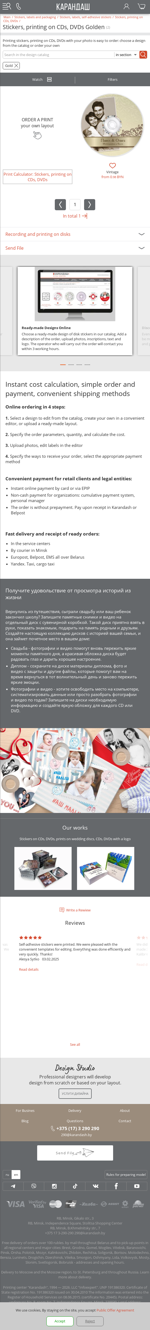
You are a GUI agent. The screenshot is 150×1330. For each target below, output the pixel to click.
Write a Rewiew (78, 910)
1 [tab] (63, 367)
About (125, 1110)
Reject (90, 1321)
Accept (60, 1321)
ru (7, 1174)
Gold (9, 65)
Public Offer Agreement (115, 1310)
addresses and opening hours (100, 1262)
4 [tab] (87, 367)
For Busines (25, 1110)
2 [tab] (71, 367)
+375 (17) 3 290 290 (77, 1128)
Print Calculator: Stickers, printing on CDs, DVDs (38, 176)
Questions (75, 1120)
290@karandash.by (76, 1134)
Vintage (112, 171)
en (16, 1174)
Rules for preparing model (126, 1174)
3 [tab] (79, 367)
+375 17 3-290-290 (59, 1232)
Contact (125, 1120)
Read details (29, 969)
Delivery (74, 1110)
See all (75, 1044)
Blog (24, 1120)
